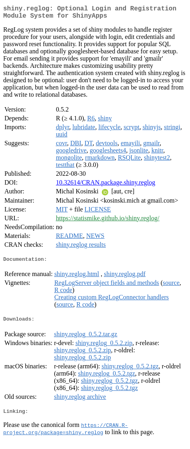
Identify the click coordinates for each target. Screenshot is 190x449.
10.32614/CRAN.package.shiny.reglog (105, 185)
